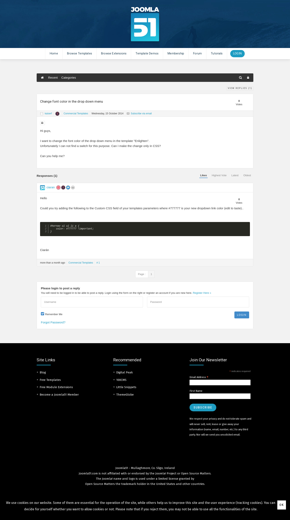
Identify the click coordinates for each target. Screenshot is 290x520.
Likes (203, 175)
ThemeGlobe (125, 396)
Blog (43, 374)
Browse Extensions (113, 53)
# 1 (98, 264)
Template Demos (147, 53)
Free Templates (50, 381)
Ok (281, 504)
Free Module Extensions (56, 389)
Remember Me (53, 315)
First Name (196, 392)
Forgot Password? (53, 324)
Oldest (247, 175)
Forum (197, 53)
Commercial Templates (76, 113)
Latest (234, 175)
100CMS (121, 381)
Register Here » (202, 294)
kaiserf (48, 113)
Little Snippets (126, 389)
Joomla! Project (165, 475)
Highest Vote (219, 175)
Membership (176, 53)
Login (237, 53)
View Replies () (240, 88)
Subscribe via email (139, 113)
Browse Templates (79, 53)
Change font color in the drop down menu (71, 101)
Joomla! (107, 480)
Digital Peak (124, 374)
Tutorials (217, 53)
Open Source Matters (196, 475)
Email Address (199, 379)
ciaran (51, 187)
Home (54, 53)
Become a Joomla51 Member (59, 396)
